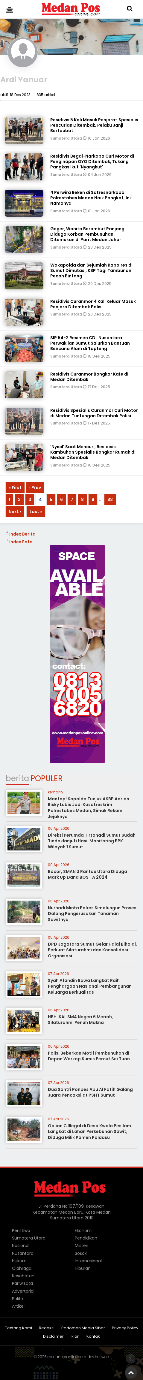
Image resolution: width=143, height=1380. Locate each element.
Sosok (81, 1253)
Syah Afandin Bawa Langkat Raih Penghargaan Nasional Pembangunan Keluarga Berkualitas (90, 986)
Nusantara (23, 1253)
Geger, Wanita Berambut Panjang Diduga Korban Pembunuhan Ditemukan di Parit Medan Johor (87, 234)
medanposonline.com (66, 1356)
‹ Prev (35, 488)
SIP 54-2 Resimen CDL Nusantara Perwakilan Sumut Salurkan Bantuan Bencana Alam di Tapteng (90, 343)
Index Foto (21, 542)
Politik (18, 1299)
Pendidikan (86, 1238)
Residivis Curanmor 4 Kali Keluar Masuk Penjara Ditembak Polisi (93, 304)
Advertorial (23, 1291)
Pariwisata (22, 1283)
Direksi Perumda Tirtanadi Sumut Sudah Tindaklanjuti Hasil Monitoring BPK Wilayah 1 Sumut (92, 841)
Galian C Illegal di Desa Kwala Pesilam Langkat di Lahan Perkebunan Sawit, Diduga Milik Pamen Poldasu (89, 1131)
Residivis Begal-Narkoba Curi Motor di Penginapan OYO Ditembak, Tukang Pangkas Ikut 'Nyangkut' (92, 161)
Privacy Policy (125, 1328)
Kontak (93, 1336)
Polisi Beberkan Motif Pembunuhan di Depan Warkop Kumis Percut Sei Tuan (89, 1056)
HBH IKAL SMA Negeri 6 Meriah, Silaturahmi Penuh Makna (80, 1020)
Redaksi (46, 1328)
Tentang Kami (18, 1328)
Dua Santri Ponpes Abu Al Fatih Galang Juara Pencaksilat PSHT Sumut (90, 1092)
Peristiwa (21, 1231)
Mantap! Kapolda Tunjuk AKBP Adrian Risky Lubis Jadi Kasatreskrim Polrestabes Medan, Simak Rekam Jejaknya (88, 808)
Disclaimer (53, 1336)
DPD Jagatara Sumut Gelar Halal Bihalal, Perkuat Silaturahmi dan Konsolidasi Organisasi (92, 950)
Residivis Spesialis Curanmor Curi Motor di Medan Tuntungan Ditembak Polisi (94, 413)
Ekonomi (83, 1231)
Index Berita (22, 534)
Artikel (18, 1306)
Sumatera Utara (66, 138)
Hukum (19, 1261)
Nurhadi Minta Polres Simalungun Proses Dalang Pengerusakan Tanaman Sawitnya (92, 914)
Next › (15, 512)
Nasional (20, 1246)
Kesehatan (23, 1276)
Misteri (81, 1246)
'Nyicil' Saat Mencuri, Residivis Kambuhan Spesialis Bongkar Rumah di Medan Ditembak (93, 452)
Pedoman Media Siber (83, 1328)
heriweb (102, 1356)
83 (110, 500)
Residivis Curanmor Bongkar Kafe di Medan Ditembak (89, 376)
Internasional (88, 1261)
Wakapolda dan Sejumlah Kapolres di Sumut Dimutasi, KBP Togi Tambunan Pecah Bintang (91, 270)
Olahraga (21, 1268)
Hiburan (83, 1268)
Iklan (75, 1336)
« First (15, 488)
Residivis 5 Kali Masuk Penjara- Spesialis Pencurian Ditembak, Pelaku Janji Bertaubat (94, 125)
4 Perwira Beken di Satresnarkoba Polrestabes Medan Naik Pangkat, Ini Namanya (90, 197)
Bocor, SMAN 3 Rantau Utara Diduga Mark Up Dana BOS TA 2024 (87, 874)
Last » (36, 512)
